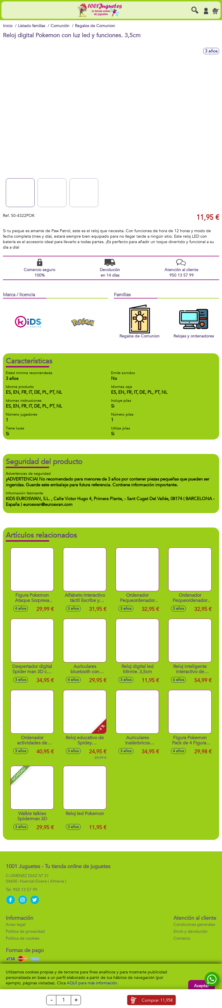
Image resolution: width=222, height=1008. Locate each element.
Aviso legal (15, 924)
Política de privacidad (25, 931)
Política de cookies (22, 938)
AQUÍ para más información (92, 983)
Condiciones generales (194, 924)
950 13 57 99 (25, 889)
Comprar (157, 1000)
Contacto (181, 938)
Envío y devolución (190, 931)
